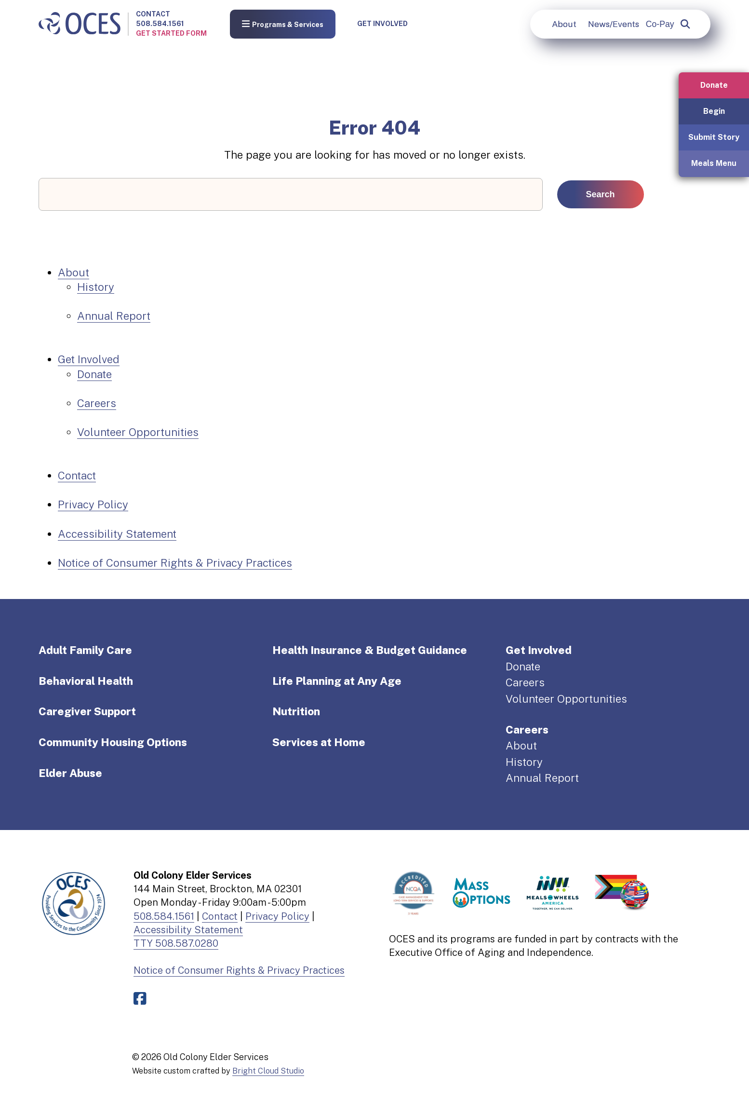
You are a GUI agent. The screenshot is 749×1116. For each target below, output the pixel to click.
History (95, 287)
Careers (96, 403)
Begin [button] (714, 111)
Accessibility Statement (117, 534)
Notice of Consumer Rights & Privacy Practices (175, 563)
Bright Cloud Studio (268, 1070)
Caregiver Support (87, 711)
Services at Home (318, 742)
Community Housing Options (113, 742)
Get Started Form (171, 33)
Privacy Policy (93, 504)
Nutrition (296, 711)
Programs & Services (282, 23)
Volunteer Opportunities (138, 432)
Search (600, 194)
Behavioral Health (86, 681)
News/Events (613, 24)
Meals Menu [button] (713, 163)
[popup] (685, 23)
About (564, 24)
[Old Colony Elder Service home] (79, 24)
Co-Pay (660, 24)
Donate (94, 374)
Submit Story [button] (713, 137)
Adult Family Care (85, 650)
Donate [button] (714, 85)
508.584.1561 (160, 23)
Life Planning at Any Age (336, 681)
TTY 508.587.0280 (176, 943)
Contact (153, 14)
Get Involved (382, 23)
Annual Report (113, 316)
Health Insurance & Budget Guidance (369, 650)
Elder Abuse (70, 773)
